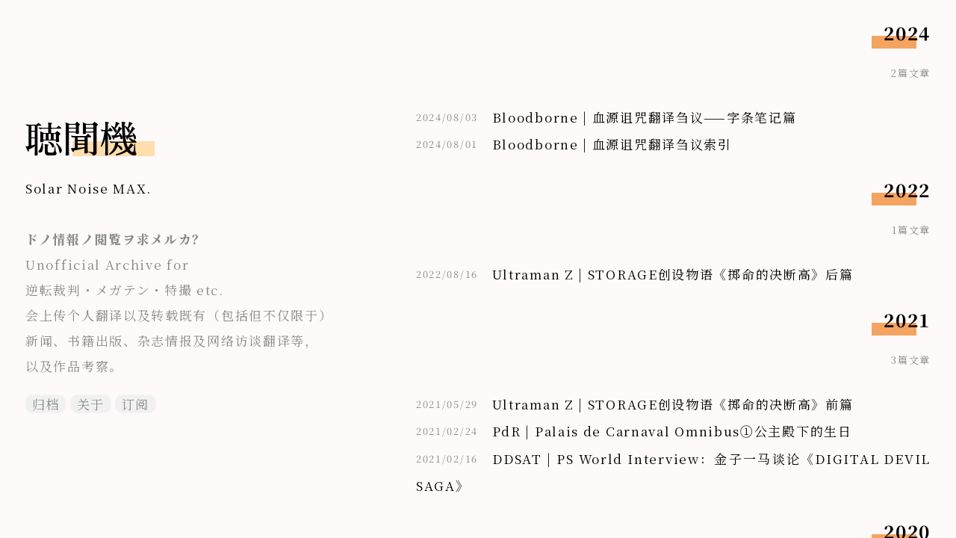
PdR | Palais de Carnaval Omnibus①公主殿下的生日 (672, 430)
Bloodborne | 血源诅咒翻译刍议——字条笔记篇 (644, 117)
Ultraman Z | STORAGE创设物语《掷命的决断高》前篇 (673, 404)
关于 (91, 404)
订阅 (135, 404)
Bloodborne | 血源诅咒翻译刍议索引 (612, 143)
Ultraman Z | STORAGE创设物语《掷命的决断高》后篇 (673, 274)
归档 (46, 404)
